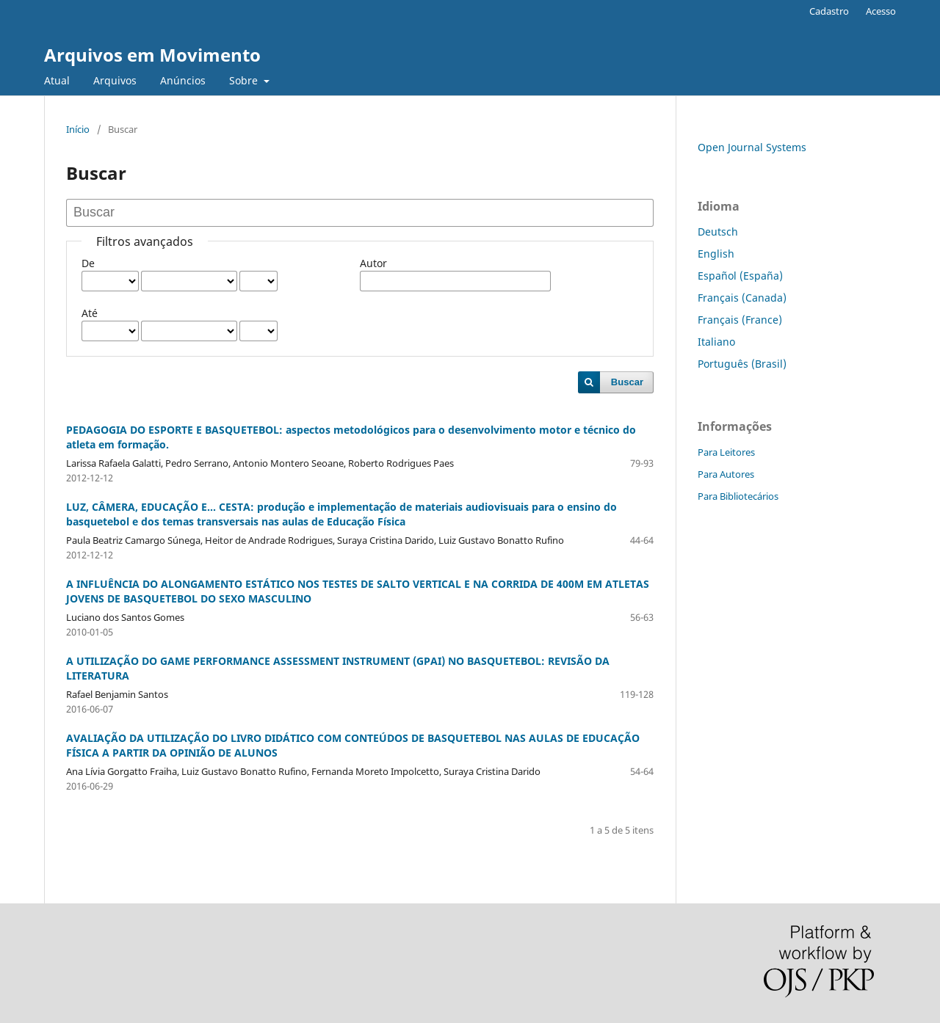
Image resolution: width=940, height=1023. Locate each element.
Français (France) (740, 320)
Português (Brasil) (742, 364)
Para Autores (726, 474)
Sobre (245, 80)
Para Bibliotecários (738, 496)
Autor (373, 263)
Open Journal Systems (752, 147)
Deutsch (718, 232)
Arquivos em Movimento (152, 55)
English (716, 254)
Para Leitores (726, 452)
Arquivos (115, 80)
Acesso (881, 11)
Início (78, 129)
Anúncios (183, 80)
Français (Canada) (742, 298)
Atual (57, 80)
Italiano (716, 342)
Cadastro (829, 11)
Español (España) (740, 276)
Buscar (627, 381)
